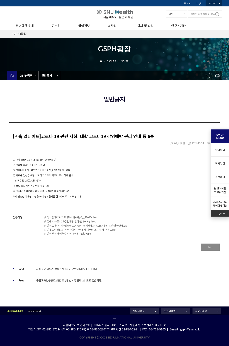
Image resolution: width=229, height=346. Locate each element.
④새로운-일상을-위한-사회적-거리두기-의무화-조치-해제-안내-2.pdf (81, 229)
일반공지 (125, 61)
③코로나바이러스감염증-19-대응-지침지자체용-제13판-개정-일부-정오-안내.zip (87, 225)
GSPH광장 (20, 33)
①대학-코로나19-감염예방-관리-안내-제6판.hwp (71, 221)
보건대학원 (170, 311)
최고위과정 (201, 311)
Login (199, 3)
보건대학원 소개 (23, 25)
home (12, 75)
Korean (212, 3)
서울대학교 (138, 311)
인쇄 (217, 75)
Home (187, 3)
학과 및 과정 (145, 25)
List (210, 247)
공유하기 (208, 75)
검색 (171, 14)
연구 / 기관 (178, 25)
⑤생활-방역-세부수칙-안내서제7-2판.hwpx (69, 233)
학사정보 (113, 25)
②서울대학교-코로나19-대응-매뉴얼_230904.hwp (72, 217)
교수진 (56, 25)
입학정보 (84, 25)
